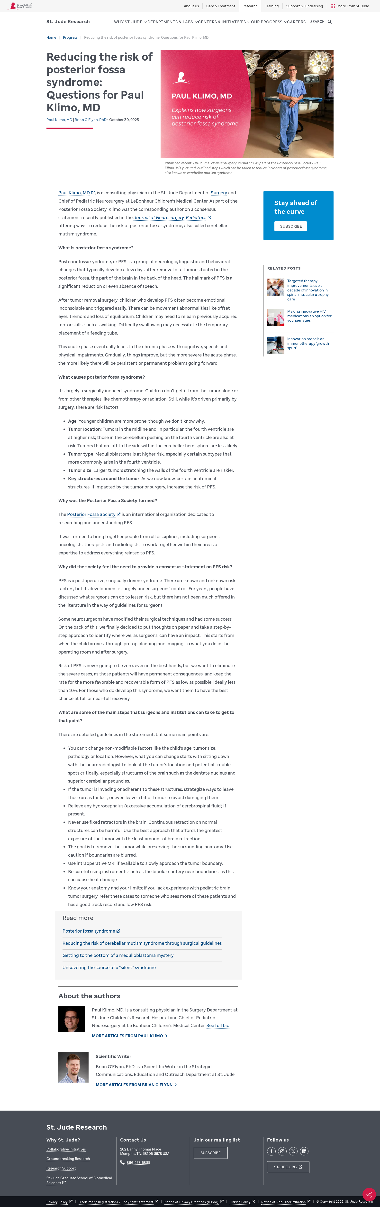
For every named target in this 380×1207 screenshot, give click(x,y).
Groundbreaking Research (68, 1158)
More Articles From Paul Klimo (127, 1036)
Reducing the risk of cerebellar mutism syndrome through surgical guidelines (142, 943)
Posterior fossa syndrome (89, 931)
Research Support (61, 1168)
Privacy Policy (57, 1202)
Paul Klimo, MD (59, 119)
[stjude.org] (288, 1167)
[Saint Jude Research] (68, 21)
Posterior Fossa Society (91, 514)
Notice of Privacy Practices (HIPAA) (191, 1202)
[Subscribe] (290, 226)
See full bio (218, 1025)
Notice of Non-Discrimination (283, 1202)
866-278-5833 (138, 1163)
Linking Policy (240, 1202)
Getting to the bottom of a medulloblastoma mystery (118, 955)
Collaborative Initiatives (66, 1149)
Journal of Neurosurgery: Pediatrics (170, 217)
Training (272, 6)
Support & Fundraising (304, 6)
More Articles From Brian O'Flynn (134, 1084)
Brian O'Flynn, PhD (91, 119)
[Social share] (369, 1194)
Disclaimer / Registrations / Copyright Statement (116, 1202)
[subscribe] (211, 1153)
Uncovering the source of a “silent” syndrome (109, 967)
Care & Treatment (220, 6)
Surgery (219, 193)
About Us (191, 6)
